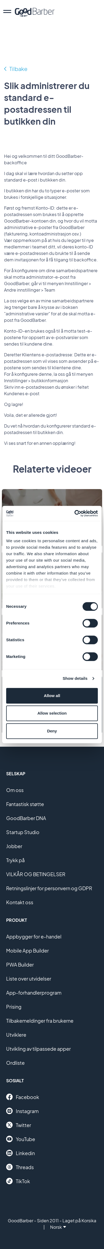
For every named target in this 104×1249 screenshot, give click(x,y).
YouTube (20, 1139)
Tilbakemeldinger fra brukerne (39, 1021)
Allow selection (51, 713)
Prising (13, 1007)
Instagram (22, 1111)
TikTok (18, 1181)
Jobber (14, 846)
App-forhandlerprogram (33, 992)
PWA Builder (20, 964)
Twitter (18, 1125)
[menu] (7, 12)
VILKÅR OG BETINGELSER (35, 874)
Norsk (58, 1227)
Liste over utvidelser (28, 978)
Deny (52, 731)
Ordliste (15, 1063)
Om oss (15, 790)
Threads (20, 1167)
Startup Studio (22, 832)
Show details (75, 678)
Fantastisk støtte (25, 804)
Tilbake (18, 68)
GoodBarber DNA (26, 818)
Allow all (52, 695)
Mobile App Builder (27, 950)
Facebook (22, 1097)
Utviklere (16, 1035)
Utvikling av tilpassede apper (38, 1049)
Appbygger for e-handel (33, 936)
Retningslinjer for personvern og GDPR (49, 888)
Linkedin (20, 1153)
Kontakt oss (19, 902)
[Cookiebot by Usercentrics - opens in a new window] (74, 513)
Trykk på (15, 860)
